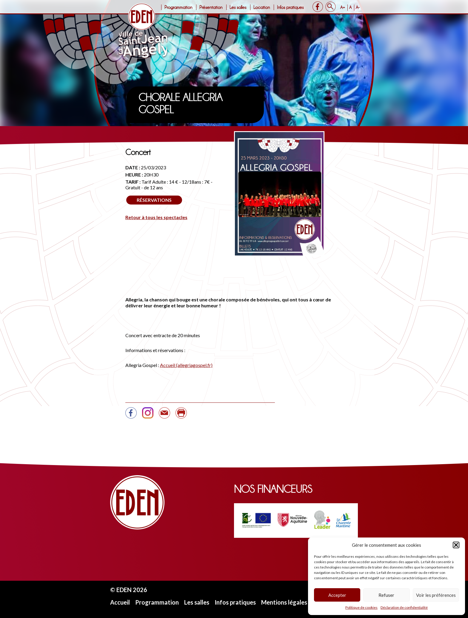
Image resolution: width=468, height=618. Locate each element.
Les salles (238, 7)
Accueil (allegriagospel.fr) (186, 365)
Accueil (120, 602)
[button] (456, 545)
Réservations (154, 200)
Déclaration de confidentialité (404, 607)
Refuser (386, 595)
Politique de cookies (361, 607)
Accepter (337, 595)
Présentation (210, 7)
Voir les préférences (436, 595)
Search (330, 6)
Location (261, 7)
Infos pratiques (290, 7)
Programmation (178, 7)
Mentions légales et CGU (294, 602)
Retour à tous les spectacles (156, 217)
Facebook (317, 6)
